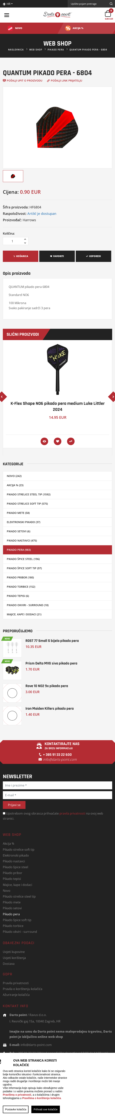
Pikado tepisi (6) (18, 596)
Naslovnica (16, 49)
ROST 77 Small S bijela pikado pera (52, 640)
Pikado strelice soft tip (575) (27, 503)
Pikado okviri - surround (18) (28, 605)
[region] (57, 1084)
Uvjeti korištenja (14, 958)
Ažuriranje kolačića (16, 995)
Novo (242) (14, 476)
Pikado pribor (12, 873)
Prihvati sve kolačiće (46, 1109)
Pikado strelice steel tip (19, 896)
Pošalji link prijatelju (64, 80)
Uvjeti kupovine (14, 952)
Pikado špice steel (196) (23, 559)
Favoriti (57, 256)
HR (6, 3)
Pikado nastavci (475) (22, 540)
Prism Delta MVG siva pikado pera (51, 663)
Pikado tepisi (12, 879)
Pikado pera (56, 49)
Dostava (9, 964)
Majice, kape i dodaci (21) (24, 614)
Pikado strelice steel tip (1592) (28, 494)
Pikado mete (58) (18, 513)
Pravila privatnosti (16, 983)
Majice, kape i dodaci (17, 885)
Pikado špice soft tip (17, 920)
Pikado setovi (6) (18, 531)
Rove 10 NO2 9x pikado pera (46, 686)
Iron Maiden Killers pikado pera (49, 708)
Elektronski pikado (16, 855)
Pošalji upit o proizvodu (22, 80)
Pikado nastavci (14, 861)
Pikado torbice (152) (21, 586)
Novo (6, 890)
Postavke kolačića (15, 1109)
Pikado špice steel (15, 867)
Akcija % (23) (15, 485)
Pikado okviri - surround (20, 932)
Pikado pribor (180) (20, 577)
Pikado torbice (13, 926)
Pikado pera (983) (19, 550)
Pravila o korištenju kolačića (22, 989)
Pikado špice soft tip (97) (24, 568)
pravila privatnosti (72, 813)
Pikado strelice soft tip (18, 849)
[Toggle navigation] (6, 15)
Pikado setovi (12, 908)
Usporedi (93, 256)
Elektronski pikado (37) (23, 522)
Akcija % (8, 843)
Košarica (20, 256)
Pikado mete (12, 902)
